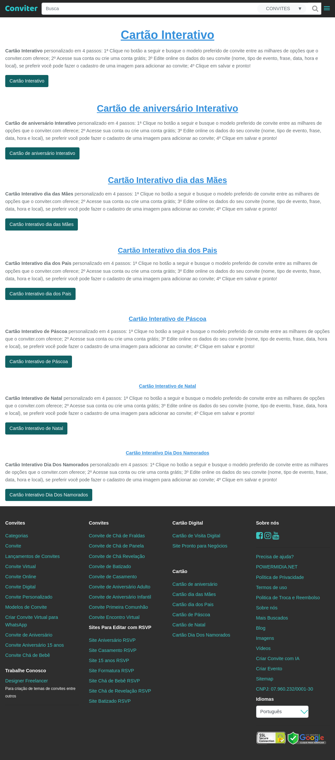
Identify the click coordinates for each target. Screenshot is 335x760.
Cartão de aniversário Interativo (167, 108)
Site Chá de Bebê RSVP (114, 680)
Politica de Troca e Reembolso (288, 597)
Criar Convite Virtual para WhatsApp (31, 621)
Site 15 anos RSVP (109, 660)
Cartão (179, 571)
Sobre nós (267, 523)
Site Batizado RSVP (110, 701)
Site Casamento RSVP (113, 650)
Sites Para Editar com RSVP (120, 627)
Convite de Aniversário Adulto (119, 586)
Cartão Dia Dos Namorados (201, 635)
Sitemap (264, 678)
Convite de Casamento (113, 576)
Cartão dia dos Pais (193, 604)
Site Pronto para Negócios (199, 545)
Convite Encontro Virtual (114, 617)
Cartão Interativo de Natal (167, 386)
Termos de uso (271, 587)
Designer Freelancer (40, 688)
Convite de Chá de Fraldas (117, 535)
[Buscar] (314, 8)
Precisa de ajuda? (275, 556)
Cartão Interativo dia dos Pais (167, 250)
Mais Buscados (272, 618)
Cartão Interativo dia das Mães (167, 180)
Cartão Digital (187, 523)
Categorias (16, 535)
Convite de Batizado (110, 566)
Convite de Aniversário (28, 635)
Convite (13, 545)
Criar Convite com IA (278, 658)
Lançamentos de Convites (32, 556)
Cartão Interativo (167, 35)
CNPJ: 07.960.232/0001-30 (284, 689)
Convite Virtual (20, 566)
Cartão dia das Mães (194, 594)
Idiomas (265, 699)
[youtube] (276, 535)
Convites (15, 523)
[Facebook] (259, 535)
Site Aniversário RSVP (112, 640)
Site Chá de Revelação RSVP (120, 691)
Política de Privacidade (280, 577)
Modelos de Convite (26, 607)
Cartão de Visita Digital (196, 535)
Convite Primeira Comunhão (118, 607)
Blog (261, 628)
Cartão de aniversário (195, 584)
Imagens (265, 638)
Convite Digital (20, 586)
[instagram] (267, 535)
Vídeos (263, 648)
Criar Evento (269, 668)
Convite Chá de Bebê (27, 655)
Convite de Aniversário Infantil (120, 597)
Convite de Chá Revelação (117, 556)
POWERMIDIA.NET (277, 566)
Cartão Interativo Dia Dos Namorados (167, 452)
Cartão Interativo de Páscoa (167, 319)
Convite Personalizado (28, 597)
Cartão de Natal (188, 624)
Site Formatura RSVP (111, 670)
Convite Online (20, 576)
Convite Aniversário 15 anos (34, 645)
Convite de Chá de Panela (116, 545)
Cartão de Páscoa (191, 614)
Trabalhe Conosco (25, 670)
